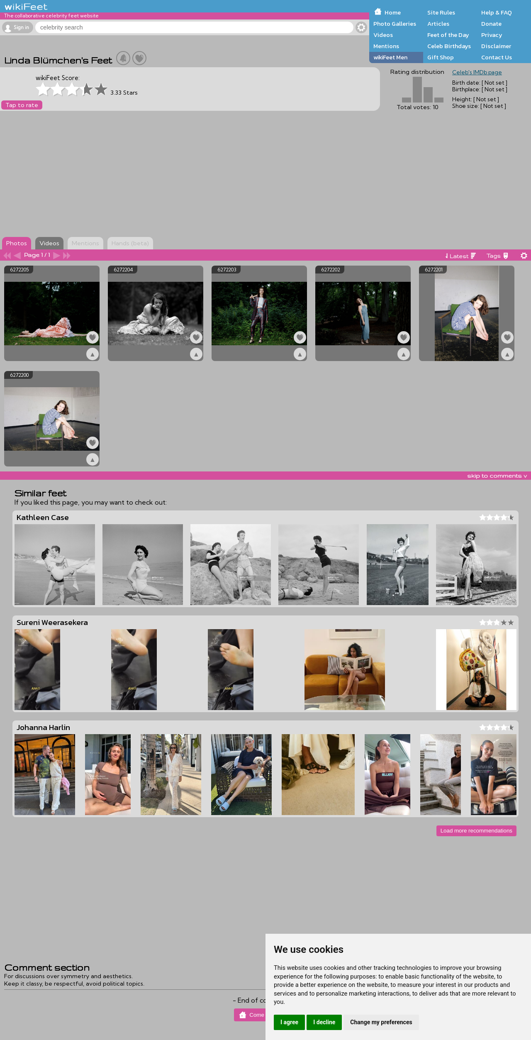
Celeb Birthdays (449, 46)
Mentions (386, 46)
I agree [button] (289, 1022)
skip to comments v (497, 475)
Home (393, 12)
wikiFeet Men (390, 57)
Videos (383, 34)
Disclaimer (496, 46)
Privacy (491, 34)
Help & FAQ (496, 12)
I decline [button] (324, 1022)
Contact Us (496, 57)
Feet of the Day (448, 34)
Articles (438, 23)
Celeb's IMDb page (477, 72)
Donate (491, 23)
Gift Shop (440, 57)
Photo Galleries (394, 23)
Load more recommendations (476, 831)
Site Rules (441, 12)
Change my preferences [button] (381, 1022)
